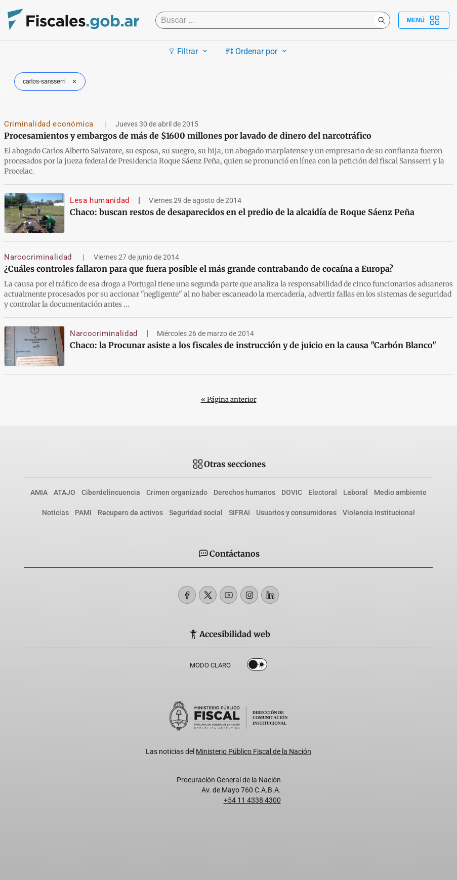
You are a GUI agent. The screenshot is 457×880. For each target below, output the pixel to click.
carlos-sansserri (51, 81)
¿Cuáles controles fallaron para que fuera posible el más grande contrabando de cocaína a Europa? (198, 269)
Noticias (55, 513)
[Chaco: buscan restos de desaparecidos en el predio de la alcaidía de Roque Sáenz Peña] (34, 213)
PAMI (83, 513)
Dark (257, 666)
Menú (424, 20)
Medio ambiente (400, 492)
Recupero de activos (130, 513)
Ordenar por (257, 51)
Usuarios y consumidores (296, 513)
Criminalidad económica (50, 124)
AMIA (39, 492)
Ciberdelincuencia (110, 492)
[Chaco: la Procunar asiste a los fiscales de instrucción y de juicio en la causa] (34, 346)
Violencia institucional (379, 513)
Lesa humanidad (100, 200)
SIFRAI (239, 513)
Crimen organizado (176, 492)
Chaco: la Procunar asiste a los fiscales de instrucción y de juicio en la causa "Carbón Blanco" (253, 345)
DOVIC (291, 492)
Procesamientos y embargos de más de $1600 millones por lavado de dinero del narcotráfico (187, 136)
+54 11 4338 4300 (252, 800)
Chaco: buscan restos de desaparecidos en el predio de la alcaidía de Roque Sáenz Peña (242, 212)
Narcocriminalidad (39, 257)
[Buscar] (267, 20)
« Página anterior (229, 399)
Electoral (322, 492)
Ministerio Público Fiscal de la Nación (253, 751)
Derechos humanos (244, 492)
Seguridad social (196, 513)
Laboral (355, 492)
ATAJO (64, 492)
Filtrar (189, 51)
